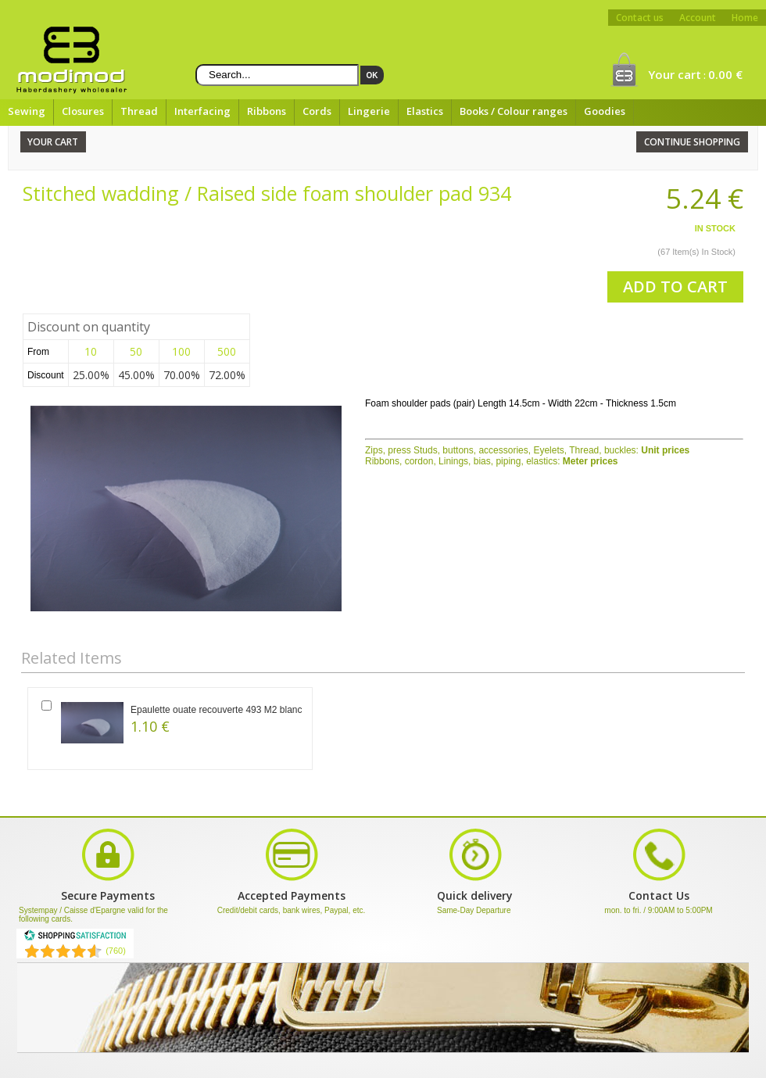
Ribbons (266, 111)
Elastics (424, 111)
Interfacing (202, 111)
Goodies (604, 111)
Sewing (26, 111)
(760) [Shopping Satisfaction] (116, 950)
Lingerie (369, 111)
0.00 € (725, 74)
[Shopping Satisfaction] (75, 938)
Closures (83, 111)
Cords (316, 111)
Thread (139, 111)
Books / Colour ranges (513, 111)
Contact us (640, 17)
